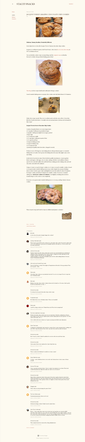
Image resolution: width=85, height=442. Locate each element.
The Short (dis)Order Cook (36, 313)
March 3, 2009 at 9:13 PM (35, 405)
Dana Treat (33, 325)
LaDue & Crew (33, 251)
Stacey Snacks (26, 4)
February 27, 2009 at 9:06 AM (36, 237)
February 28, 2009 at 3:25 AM (36, 362)
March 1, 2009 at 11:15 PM (35, 390)
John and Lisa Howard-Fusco (37, 263)
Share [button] (13, 11)
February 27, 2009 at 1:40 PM (36, 321)
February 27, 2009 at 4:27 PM (36, 330)
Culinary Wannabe (34, 240)
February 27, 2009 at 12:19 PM (36, 301)
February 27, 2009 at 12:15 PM (36, 293)
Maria (31, 305)
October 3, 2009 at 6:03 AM (35, 424)
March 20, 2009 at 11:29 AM (35, 417)
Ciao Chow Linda (34, 409)
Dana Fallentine (34, 357)
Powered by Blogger (42, 435)
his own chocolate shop (63, 49)
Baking (13, 17)
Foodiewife (33, 297)
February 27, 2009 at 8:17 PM (36, 353)
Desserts (14, 19)
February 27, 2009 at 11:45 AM (36, 286)
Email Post (32, 224)
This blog (28, 90)
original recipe (57, 55)
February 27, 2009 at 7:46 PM (36, 345)
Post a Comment (30, 427)
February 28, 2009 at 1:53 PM (36, 382)
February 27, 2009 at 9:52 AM (36, 259)
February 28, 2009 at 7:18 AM (36, 371)
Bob (31, 281)
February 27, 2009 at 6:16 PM (36, 338)
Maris (31, 272)
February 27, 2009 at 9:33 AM (36, 247)
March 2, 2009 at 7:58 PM (35, 398)
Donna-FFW (33, 366)
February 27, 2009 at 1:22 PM (36, 309)
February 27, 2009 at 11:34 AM (36, 277)
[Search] (71, 4)
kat (31, 233)
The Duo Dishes (34, 394)
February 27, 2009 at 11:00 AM (36, 268)
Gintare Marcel (46, 438)
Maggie (32, 386)
